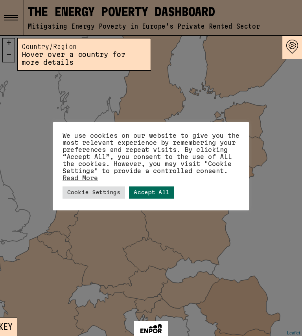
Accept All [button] (151, 192)
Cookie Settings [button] (93, 192)
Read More (80, 177)
